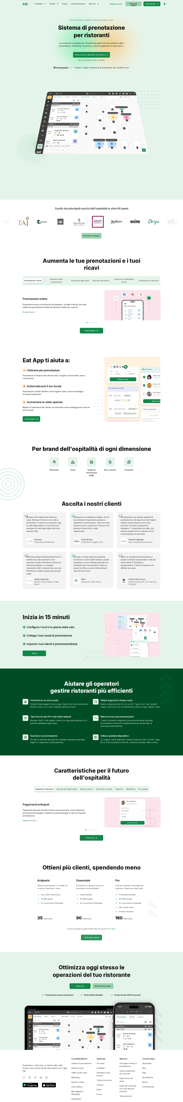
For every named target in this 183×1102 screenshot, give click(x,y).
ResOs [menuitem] (145, 1055)
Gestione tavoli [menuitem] (77, 1041)
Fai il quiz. (111, 902)
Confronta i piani (91, 910)
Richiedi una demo (91, 209)
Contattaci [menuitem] (101, 1041)
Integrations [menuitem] (76, 1072)
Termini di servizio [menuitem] (104, 1053)
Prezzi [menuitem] (99, 1067)
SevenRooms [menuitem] (147, 1050)
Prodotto (38, 4)
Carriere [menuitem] (100, 1058)
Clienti (52, 4)
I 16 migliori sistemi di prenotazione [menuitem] (128, 1037)
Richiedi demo (133, 4)
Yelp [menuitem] (144, 1046)
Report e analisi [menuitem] (77, 1055)
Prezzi (65, 4)
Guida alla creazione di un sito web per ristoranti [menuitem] (128, 1061)
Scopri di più (28, 285)
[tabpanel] (44, 523)
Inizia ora (91, 811)
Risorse (92, 4)
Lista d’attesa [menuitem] (76, 1060)
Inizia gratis (152, 4)
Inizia (34, 626)
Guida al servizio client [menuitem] (126, 1052)
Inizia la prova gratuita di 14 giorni (91, 55)
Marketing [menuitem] (75, 1050)
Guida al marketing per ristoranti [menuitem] (127, 1045)
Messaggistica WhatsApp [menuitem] (77, 1065)
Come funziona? (78, 4)
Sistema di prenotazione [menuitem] (81, 1036)
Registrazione (116, 4)
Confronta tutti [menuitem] (148, 1060)
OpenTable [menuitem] (146, 1036)
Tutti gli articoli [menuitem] (126, 1069)
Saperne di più (29, 793)
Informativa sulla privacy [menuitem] (103, 1047)
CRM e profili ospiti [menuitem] (79, 1046)
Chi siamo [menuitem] (101, 1036)
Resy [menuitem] (144, 1041)
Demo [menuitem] (99, 1062)
